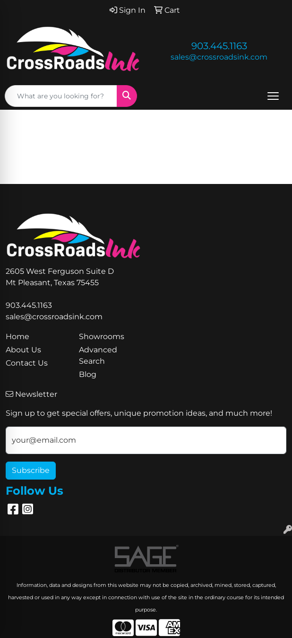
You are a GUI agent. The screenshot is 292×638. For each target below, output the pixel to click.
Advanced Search (98, 355)
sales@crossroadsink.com (219, 56)
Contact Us (27, 362)
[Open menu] (273, 96)
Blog (87, 374)
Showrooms (101, 336)
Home (17, 336)
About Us (23, 349)
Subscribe (31, 470)
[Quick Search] (61, 96)
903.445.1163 (219, 46)
